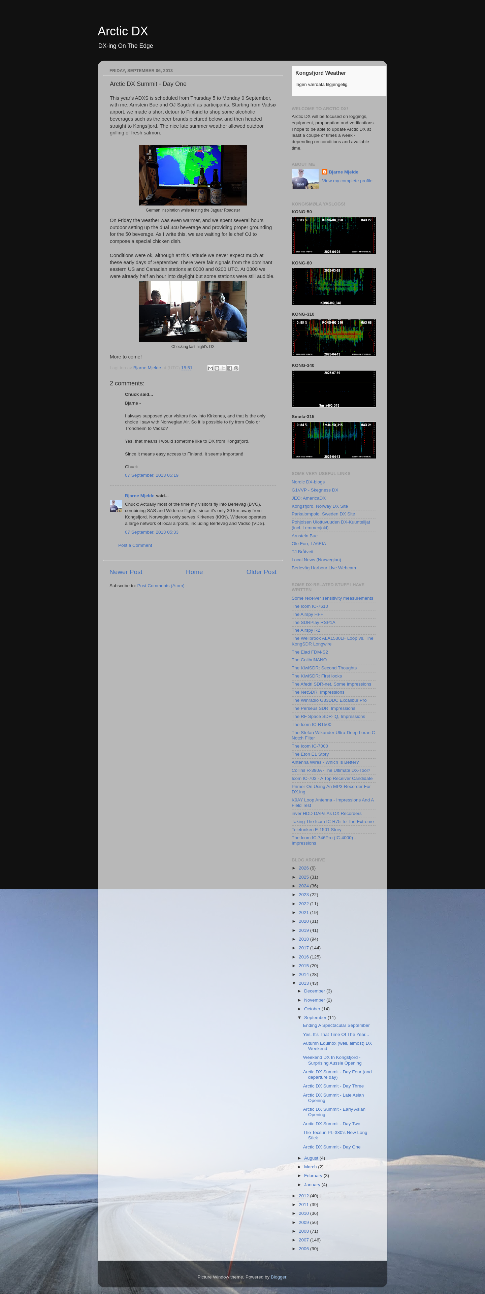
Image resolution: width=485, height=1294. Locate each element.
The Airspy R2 (306, 630)
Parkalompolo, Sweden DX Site (323, 513)
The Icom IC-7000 (310, 746)
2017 (304, 947)
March (311, 1166)
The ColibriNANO (309, 659)
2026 (304, 868)
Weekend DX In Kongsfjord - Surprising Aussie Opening (332, 1060)
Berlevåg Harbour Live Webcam (324, 567)
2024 (304, 885)
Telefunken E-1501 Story (317, 829)
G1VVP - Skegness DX (315, 490)
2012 (304, 1195)
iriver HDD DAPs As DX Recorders (327, 813)
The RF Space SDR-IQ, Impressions (328, 716)
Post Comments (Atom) (161, 585)
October (313, 1008)
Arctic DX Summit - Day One (332, 1146)
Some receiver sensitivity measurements (332, 598)
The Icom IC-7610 (310, 606)
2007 (304, 1239)
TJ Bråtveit (303, 551)
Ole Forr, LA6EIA (309, 543)
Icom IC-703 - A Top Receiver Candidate (332, 778)
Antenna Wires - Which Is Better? (325, 762)
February (314, 1175)
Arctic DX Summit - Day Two (331, 1123)
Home (194, 571)
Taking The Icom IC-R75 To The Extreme (333, 821)
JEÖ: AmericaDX (309, 498)
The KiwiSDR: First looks (317, 675)
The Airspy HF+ (307, 614)
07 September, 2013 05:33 (152, 532)
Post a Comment (135, 545)
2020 (304, 921)
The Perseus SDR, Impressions (323, 708)
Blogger (278, 1277)
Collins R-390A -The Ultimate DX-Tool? (331, 770)
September (316, 1017)
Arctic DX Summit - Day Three (333, 1085)
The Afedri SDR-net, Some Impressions (331, 684)
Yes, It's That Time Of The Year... (336, 1034)
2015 (304, 965)
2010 (304, 1213)
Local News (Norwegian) (316, 559)
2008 (304, 1231)
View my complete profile (347, 180)
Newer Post (125, 571)
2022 (304, 903)
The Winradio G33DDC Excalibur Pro (329, 700)
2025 (304, 877)
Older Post (262, 571)
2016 (304, 956)
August (312, 1158)
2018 (304, 939)
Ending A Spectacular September (336, 1025)
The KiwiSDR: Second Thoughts (324, 667)
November (315, 1000)
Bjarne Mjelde (140, 495)
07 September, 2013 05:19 (152, 475)
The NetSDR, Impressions (318, 692)
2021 (304, 912)
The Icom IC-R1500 (311, 724)
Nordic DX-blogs (308, 481)
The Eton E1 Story (310, 754)
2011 (304, 1204)
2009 (304, 1222)
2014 (304, 974)
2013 (304, 983)
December (315, 990)
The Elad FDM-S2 (310, 652)
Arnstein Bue (305, 535)
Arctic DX (123, 31)
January (313, 1184)
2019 (304, 930)
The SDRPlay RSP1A (313, 622)
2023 (304, 894)
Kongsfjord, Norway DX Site (320, 506)
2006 (304, 1248)
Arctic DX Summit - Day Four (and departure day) (337, 1074)
